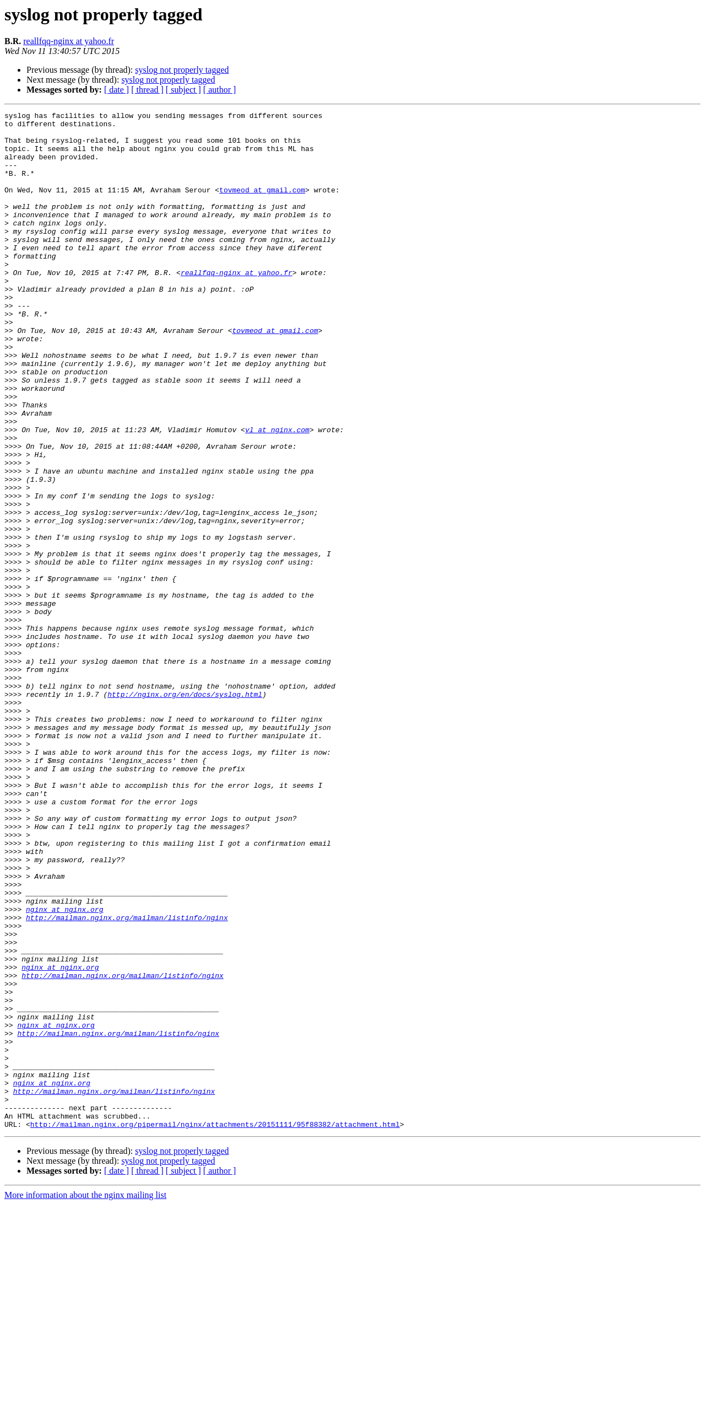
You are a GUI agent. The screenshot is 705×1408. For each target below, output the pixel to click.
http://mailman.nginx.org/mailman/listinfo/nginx (127, 1079)
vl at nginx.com (277, 494)
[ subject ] (183, 89)
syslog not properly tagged (182, 69)
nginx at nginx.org (64, 1069)
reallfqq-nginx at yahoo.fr (68, 41)
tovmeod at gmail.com (262, 206)
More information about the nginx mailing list (85, 1398)
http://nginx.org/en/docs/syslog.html (184, 811)
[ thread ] (147, 89)
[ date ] (116, 89)
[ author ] (219, 89)
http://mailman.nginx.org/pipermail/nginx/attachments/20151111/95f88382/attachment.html (215, 1327)
